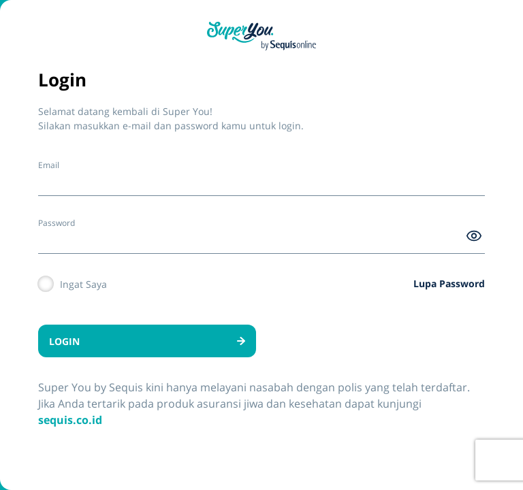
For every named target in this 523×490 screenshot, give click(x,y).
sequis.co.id (70, 419)
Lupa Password (449, 283)
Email (48, 165)
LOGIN (147, 341)
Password (56, 223)
